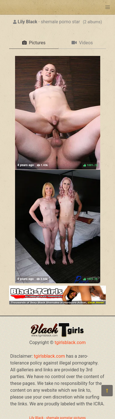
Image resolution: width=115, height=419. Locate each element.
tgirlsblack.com (70, 342)
